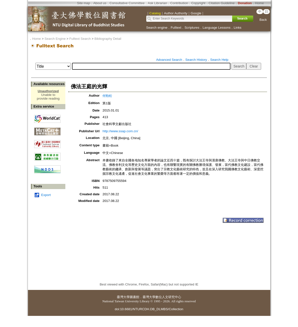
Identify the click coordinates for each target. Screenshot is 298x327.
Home (259, 3)
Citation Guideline (222, 3)
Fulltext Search (80, 39)
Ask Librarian (157, 3)
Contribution (179, 3)
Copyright (198, 3)
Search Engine (55, 39)
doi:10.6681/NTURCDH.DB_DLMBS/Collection (149, 309)
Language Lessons (216, 27)
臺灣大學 (123, 297)
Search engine (157, 27)
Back (263, 20)
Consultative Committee (127, 3)
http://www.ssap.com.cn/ (120, 131)
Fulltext (176, 27)
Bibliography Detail (108, 39)
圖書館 (134, 297)
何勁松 (107, 96)
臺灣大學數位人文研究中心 (162, 297)
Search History (196, 60)
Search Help (219, 60)
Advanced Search (169, 60)
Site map (83, 3)
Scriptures (191, 27)
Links (237, 27)
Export (46, 195)
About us (99, 3)
